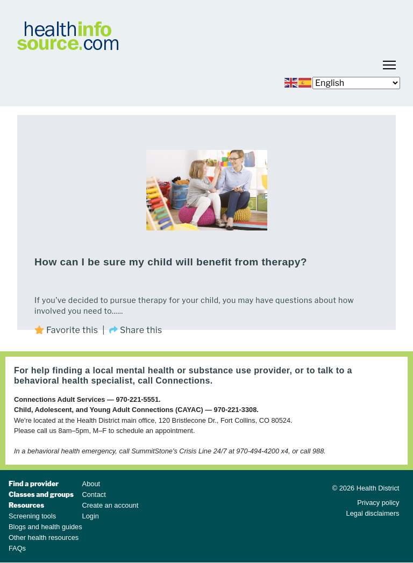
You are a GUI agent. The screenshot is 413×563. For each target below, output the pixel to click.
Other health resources (44, 537)
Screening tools (32, 516)
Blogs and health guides (45, 527)
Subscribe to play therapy (21, 338)
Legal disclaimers (373, 513)
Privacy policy (378, 503)
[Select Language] (356, 83)
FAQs (17, 548)
